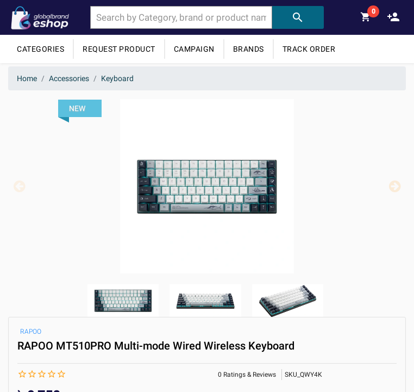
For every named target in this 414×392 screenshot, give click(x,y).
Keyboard (117, 78)
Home (27, 78)
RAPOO (30, 331)
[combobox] (181, 17)
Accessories (69, 78)
